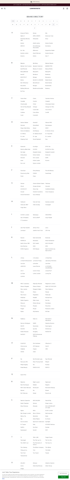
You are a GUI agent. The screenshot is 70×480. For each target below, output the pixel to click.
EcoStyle (35, 146)
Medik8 (35, 297)
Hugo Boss (23, 207)
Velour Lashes (36, 476)
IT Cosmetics (24, 220)
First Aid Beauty (49, 170)
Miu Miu (47, 300)
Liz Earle (23, 273)
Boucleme (23, 85)
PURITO (47, 367)
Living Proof (48, 270)
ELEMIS (35, 149)
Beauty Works (49, 69)
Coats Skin (36, 109)
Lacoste (23, 263)
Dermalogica (48, 125)
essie (22, 160)
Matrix (34, 292)
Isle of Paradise (24, 217)
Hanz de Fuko (36, 202)
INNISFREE (48, 214)
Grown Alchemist (25, 194)
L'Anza (22, 258)
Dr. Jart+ (23, 136)
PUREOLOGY (36, 367)
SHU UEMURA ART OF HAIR (50, 406)
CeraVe (35, 101)
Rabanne (23, 382)
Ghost (22, 186)
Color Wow (36, 112)
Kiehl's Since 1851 (25, 243)
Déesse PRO (48, 122)
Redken (35, 384)
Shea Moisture (24, 406)
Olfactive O (48, 343)
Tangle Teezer (49, 437)
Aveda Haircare (49, 53)
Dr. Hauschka (48, 133)
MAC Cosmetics (25, 283)
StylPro (22, 427)
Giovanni (47, 186)
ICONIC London (25, 214)
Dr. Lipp (35, 136)
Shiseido (35, 406)
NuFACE (23, 334)
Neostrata (35, 326)
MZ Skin (47, 311)
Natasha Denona (49, 323)
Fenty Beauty (36, 170)
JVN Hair (47, 230)
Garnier (22, 183)
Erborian (23, 157)
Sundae (47, 427)
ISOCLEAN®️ (36, 217)
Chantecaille (24, 104)
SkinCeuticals (48, 413)
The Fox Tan (48, 440)
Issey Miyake (48, 217)
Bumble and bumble (38, 88)
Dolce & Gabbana (25, 131)
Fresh (22, 176)
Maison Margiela (25, 286)
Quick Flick (23, 374)
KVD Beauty (36, 249)
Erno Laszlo (36, 157)
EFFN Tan (47, 146)
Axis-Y (47, 56)
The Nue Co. (48, 443)
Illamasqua (35, 214)
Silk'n (34, 410)
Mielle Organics (25, 300)
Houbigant (48, 204)
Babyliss (23, 63)
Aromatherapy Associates (36, 46)
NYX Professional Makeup (37, 335)
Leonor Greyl (36, 270)
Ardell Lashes (36, 43)
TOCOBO (47, 450)
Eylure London (37, 163)
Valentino (23, 476)
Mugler (22, 308)
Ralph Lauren (36, 382)
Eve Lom (23, 163)
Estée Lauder (36, 160)
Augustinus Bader (50, 50)
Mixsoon (23, 303)
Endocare (47, 155)
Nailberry (23, 318)
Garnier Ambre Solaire (38, 183)
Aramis (22, 43)
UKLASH (23, 463)
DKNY (47, 128)
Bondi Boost (36, 82)
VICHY (35, 478)
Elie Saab (23, 152)
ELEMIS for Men (49, 149)
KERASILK (23, 240)
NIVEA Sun (48, 328)
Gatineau (47, 183)
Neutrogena (48, 326)
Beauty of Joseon (37, 69)
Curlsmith (35, 115)
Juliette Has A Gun (38, 230)
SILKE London (49, 410)
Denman (23, 125)
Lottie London (36, 273)
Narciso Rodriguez (25, 323)
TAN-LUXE (36, 437)
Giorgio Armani (37, 186)
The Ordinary (24, 447)
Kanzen (22, 237)
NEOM (22, 326)
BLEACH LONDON (38, 80)
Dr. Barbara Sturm (37, 133)
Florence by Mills (25, 173)
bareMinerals (24, 69)
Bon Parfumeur (24, 82)
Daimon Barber (24, 122)
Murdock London (49, 308)
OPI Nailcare (36, 346)
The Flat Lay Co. (37, 440)
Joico (46, 227)
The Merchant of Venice (37, 443)
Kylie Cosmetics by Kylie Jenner (50, 249)
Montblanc (48, 303)
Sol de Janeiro (24, 421)
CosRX (47, 112)
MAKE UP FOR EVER (50, 286)
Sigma (22, 410)
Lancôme (47, 263)
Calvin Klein (24, 98)
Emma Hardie (36, 155)
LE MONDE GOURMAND (48, 267)
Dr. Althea (23, 133)
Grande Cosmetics (38, 191)
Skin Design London (26, 413)
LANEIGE (23, 266)
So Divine (47, 419)
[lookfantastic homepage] (35, 8)
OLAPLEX (23, 343)
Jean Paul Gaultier (25, 227)
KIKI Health (36, 243)
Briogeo (35, 85)
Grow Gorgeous (49, 191)
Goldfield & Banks (50, 189)
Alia (46, 33)
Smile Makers (36, 419)
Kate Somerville (37, 237)
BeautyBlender (24, 71)
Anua (46, 38)
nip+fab (35, 328)
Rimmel (22, 390)
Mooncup (23, 306)
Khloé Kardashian (49, 240)
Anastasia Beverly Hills (25, 39)
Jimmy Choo (36, 227)
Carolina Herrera (49, 98)
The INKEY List (24, 443)
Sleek (46, 416)
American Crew (49, 36)
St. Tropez (23, 424)
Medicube (48, 294)
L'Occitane (36, 258)
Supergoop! (24, 430)
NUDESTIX (48, 331)
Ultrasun (35, 463)
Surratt (35, 430)
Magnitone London (50, 283)
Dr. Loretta (48, 136)
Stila (34, 424)
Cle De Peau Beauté (26, 106)
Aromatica (48, 46)
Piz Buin (47, 364)
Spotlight (47, 421)
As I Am (23, 50)
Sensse (35, 403)
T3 (21, 437)
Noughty (35, 331)
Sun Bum (35, 427)
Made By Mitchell (37, 283)
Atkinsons (35, 50)
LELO (22, 270)
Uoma (22, 465)
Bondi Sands (48, 82)
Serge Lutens (48, 403)
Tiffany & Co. (24, 450)
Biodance (35, 74)
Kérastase (35, 240)
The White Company (38, 447)
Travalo (47, 453)
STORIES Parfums (50, 424)
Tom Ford (23, 453)
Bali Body (35, 63)
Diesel (34, 128)
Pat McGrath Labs (37, 359)
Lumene (23, 276)
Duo (46, 139)
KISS (34, 246)
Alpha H (23, 36)
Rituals (47, 390)
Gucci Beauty (36, 194)
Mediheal (23, 297)
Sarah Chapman (25, 403)
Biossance (48, 77)
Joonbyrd (23, 230)
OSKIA (22, 351)
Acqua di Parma (25, 33)
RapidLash (48, 382)
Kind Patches (24, 246)
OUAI (34, 351)
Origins (35, 349)
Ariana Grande (49, 43)
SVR (46, 430)
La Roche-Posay (37, 260)
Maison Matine (37, 286)
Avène (34, 56)
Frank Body (48, 173)
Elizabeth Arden (37, 152)
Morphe (35, 306)
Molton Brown (36, 303)
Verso (22, 478)
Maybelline (35, 294)
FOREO (35, 173)
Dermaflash (36, 125)
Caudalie (23, 101)
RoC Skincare (24, 393)
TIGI (34, 450)
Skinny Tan (23, 416)
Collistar (23, 112)
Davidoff (35, 122)
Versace (47, 476)
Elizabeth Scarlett (50, 152)
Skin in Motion (36, 413)
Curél (22, 115)
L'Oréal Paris (48, 258)
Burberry (47, 88)
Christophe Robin (49, 104)
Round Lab (48, 393)
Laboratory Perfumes (50, 260)
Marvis (22, 292)
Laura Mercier (36, 266)
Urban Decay (48, 465)
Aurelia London (24, 53)
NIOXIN (23, 328)
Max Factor (23, 294)
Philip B (47, 361)
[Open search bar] (5, 8)
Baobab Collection (38, 66)
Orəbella (23, 349)
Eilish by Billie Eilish (25, 149)
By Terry (23, 91)
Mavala (47, 292)
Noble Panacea (24, 331)
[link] (63, 8)
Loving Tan (48, 273)
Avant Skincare (37, 53)
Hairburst (23, 202)
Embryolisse (24, 155)
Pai (21, 359)
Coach (22, 109)
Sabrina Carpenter (25, 400)
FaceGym (23, 170)
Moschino (48, 306)
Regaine (47, 384)
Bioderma (47, 74)
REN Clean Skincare (26, 387)
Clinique (35, 106)
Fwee (34, 176)
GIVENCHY (24, 189)
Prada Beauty (24, 367)
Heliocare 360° (24, 204)
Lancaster (35, 263)
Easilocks (23, 146)
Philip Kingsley (24, 364)
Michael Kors (48, 297)
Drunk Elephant (37, 139)
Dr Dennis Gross (49, 131)
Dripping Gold (24, 139)
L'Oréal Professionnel (26, 260)
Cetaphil (47, 101)
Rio (34, 390)
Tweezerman (24, 455)
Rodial (34, 393)
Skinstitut (35, 416)
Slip (21, 419)
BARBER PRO (48, 66)
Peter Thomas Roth (38, 361)
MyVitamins (36, 311)
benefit (22, 74)
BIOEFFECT (24, 77)
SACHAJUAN (36, 400)
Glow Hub (35, 189)
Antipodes (35, 38)
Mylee (22, 311)
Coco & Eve (48, 109)
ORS (46, 349)
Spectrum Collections (38, 421)
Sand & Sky (48, 400)
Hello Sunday (36, 204)
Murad (34, 308)
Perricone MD (24, 361)
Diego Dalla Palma (25, 128)
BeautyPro (35, 71)
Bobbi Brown (48, 80)
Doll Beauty (36, 131)
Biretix (22, 80)
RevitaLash (36, 387)
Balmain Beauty (49, 63)
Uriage (22, 468)
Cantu (34, 98)
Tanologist (23, 440)
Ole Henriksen (36, 343)
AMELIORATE (36, 36)
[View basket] (67, 8)
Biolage (35, 77)
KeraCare (47, 237)
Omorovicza (24, 346)
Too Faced (36, 453)
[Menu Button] (2, 8)
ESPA (46, 157)
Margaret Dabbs (37, 289)
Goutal (22, 191)
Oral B (46, 346)
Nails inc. (35, 318)
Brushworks (48, 85)
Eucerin (47, 160)
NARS (34, 323)
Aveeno (23, 56)
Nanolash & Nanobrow (48, 319)
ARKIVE (23, 46)
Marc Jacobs (24, 289)
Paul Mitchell (48, 359)
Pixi (34, 364)
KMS (46, 246)
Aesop (34, 33)
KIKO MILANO (49, 243)
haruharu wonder (49, 202)
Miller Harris (36, 300)
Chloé (34, 104)
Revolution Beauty (50, 387)
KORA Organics (25, 249)
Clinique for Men (49, 106)
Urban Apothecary (37, 465)
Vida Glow (48, 478)
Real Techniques (25, 384)
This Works (48, 447)
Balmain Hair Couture (26, 66)
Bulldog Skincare (25, 88)
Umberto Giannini (49, 463)
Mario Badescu (49, 289)
